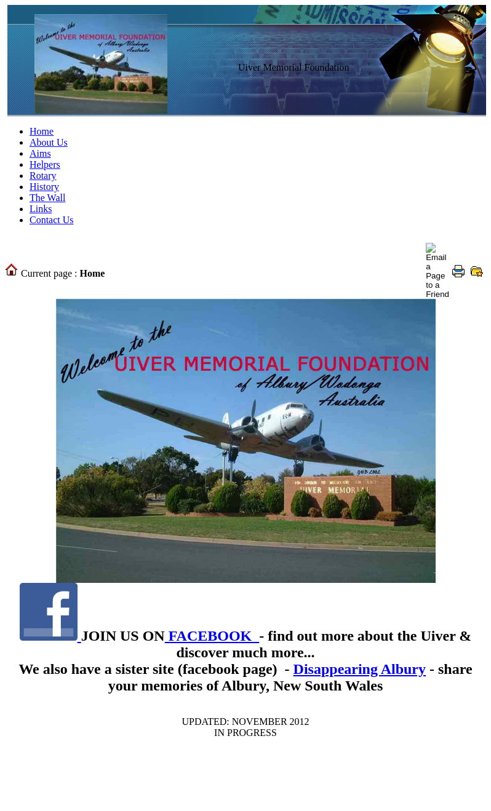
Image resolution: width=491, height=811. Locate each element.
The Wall (47, 197)
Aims (40, 153)
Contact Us (52, 220)
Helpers (45, 164)
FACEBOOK (212, 636)
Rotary (43, 175)
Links (41, 209)
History (44, 186)
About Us (49, 142)
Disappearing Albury (359, 669)
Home (42, 131)
